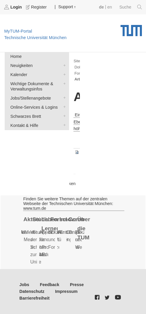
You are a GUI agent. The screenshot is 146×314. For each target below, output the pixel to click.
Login (13, 7)
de (101, 7)
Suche (130, 7)
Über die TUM (83, 228)
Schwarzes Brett (63, 116)
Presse (77, 284)
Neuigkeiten (63, 65)
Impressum (66, 291)
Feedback (49, 284)
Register (37, 7)
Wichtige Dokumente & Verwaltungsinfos (63, 83)
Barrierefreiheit (34, 298)
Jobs (24, 284)
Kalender (63, 74)
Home (16, 56)
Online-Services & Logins (63, 107)
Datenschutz (31, 291)
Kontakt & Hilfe (63, 125)
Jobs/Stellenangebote (63, 98)
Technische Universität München (131, 28)
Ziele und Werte (81, 240)
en (109, 7)
